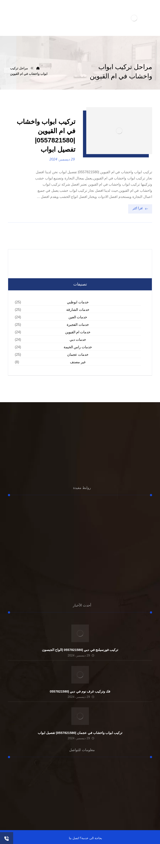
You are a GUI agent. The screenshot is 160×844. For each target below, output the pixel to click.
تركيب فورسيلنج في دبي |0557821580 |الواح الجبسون (80, 650)
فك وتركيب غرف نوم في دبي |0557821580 (80, 691)
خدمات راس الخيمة (78, 347)
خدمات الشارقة (77, 309)
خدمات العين (77, 317)
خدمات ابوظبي (77, 302)
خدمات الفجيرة (78, 324)
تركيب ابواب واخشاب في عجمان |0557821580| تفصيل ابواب (80, 733)
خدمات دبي (78, 339)
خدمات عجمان (77, 354)
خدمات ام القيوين (78, 332)
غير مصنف (78, 362)
